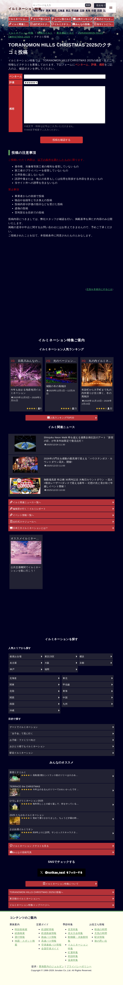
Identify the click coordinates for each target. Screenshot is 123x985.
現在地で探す (103, 5)
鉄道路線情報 (48, 933)
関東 (48, 10)
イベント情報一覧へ (22, 515)
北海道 (61, 10)
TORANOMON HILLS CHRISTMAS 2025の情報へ (36, 892)
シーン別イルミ (61, 18)
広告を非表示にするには (99, 289)
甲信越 (75, 10)
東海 (88, 10)
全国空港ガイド (50, 948)
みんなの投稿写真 (83, 24)
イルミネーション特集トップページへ (29, 905)
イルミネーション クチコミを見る (29, 845)
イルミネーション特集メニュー (18, 19)
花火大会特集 (75, 933)
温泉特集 (73, 960)
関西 (54, 10)
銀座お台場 (15, 656)
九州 (105, 10)
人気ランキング (82, 18)
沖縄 (12, 710)
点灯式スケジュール (40, 24)
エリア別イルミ (40, 18)
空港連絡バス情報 (51, 944)
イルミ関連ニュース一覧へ (25, 502)
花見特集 (73, 929)
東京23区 (49, 656)
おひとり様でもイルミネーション (27, 746)
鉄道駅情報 (47, 929)
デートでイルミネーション (24, 727)
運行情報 (20, 937)
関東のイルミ (45, 32)
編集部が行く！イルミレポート (28, 508)
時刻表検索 (21, 929)
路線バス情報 (48, 937)
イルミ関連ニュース (19, 24)
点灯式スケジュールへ (23, 521)
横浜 (82, 656)
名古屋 (13, 663)
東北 (68, 10)
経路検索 (20, 933)
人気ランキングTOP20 (60, 417)
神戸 (12, 669)
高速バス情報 (48, 940)
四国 (99, 10)
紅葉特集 (73, 952)
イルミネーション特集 (24, 9)
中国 (93, 10)
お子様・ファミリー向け (22, 740)
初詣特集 (73, 956)
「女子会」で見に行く (21, 733)
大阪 (47, 663)
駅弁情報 (99, 937)
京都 (82, 663)
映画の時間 (100, 929)
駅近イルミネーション (21, 752)
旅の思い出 (100, 940)
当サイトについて (104, 24)
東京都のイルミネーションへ (25, 898)
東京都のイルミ (65, 32)
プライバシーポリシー (79, 966)
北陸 (82, 10)
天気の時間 (100, 933)
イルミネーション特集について (60, 883)
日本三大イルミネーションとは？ (29, 527)
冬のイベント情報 (104, 18)
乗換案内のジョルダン (51, 966)
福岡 (47, 669)
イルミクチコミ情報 (61, 24)
